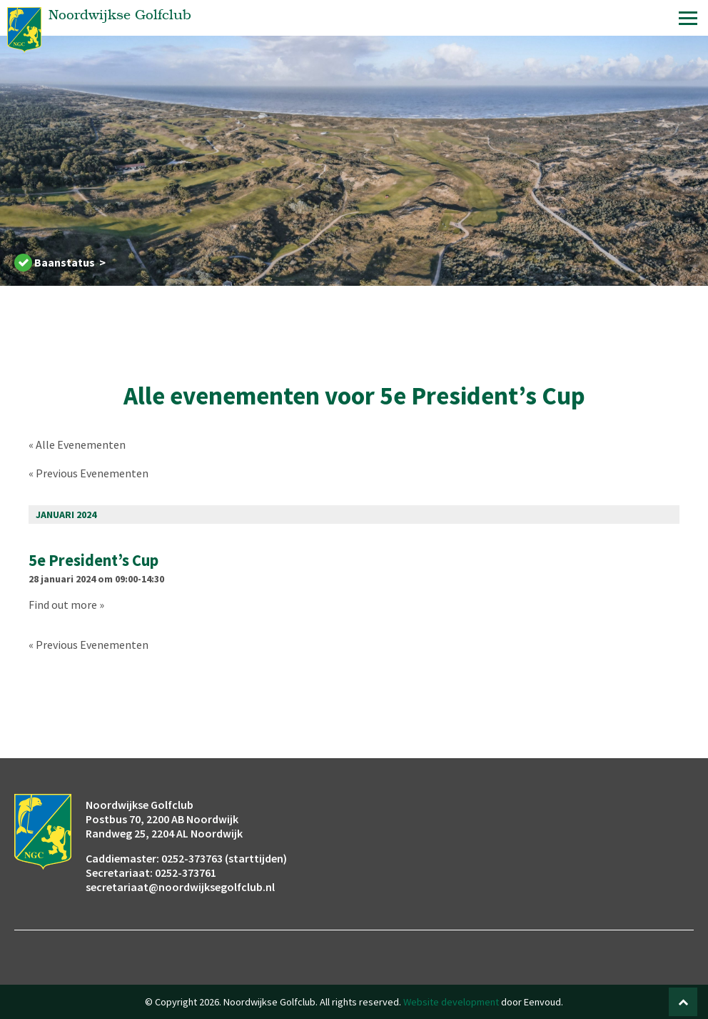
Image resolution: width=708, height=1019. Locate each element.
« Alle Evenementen (77, 444)
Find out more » (66, 604)
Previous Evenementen (88, 473)
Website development (451, 1001)
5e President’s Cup (93, 560)
